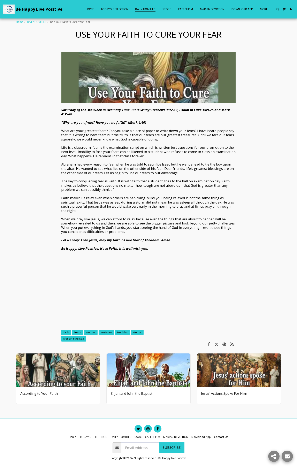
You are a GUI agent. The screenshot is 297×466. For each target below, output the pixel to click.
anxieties (106, 332)
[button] (278, 9)
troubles (122, 332)
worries (91, 332)
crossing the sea (73, 339)
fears (77, 332)
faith (66, 332)
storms (137, 332)
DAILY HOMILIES (36, 22)
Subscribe (172, 447)
